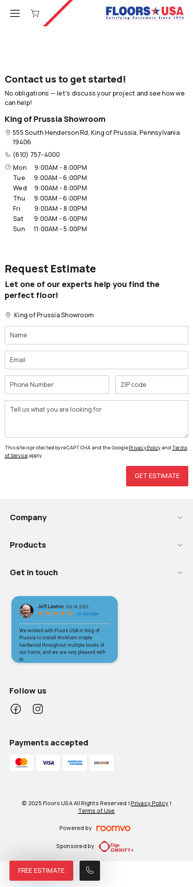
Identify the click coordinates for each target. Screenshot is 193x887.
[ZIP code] (151, 384)
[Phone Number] (57, 384)
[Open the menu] (14, 13)
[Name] (96, 335)
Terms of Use (96, 810)
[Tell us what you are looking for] (96, 419)
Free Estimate (41, 870)
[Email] (96, 360)
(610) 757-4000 (36, 154)
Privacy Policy (144, 447)
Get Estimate (157, 475)
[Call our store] (90, 871)
